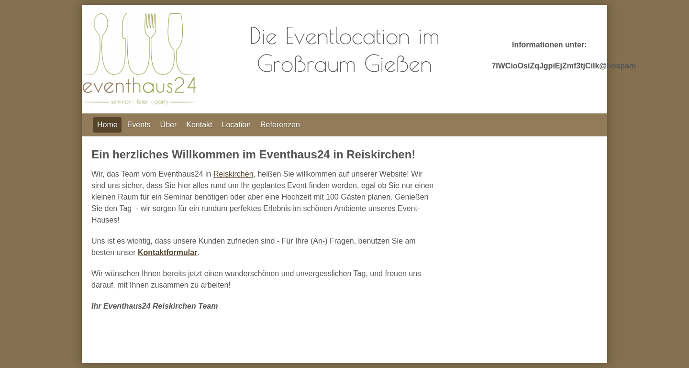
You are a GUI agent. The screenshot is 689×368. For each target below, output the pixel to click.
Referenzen (280, 125)
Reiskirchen (233, 174)
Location (236, 125)
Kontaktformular (167, 252)
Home (107, 125)
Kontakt (199, 125)
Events (139, 125)
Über (168, 125)
